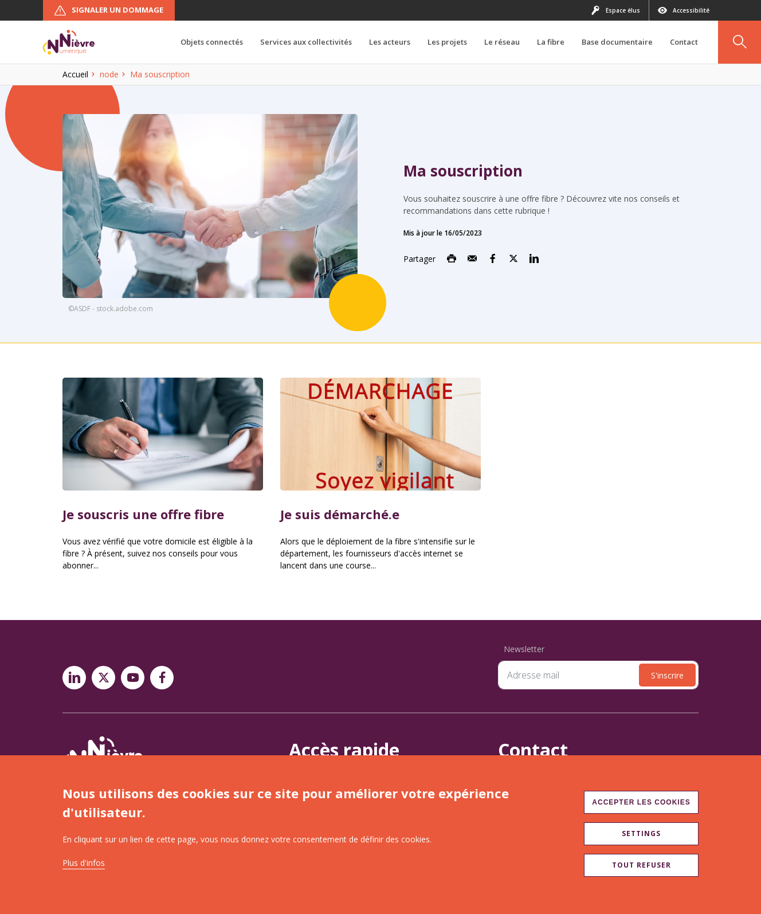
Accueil (75, 74)
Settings (641, 833)
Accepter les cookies (641, 802)
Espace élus (615, 10)
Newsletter (524, 649)
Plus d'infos (83, 862)
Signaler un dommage (108, 10)
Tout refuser (641, 865)
